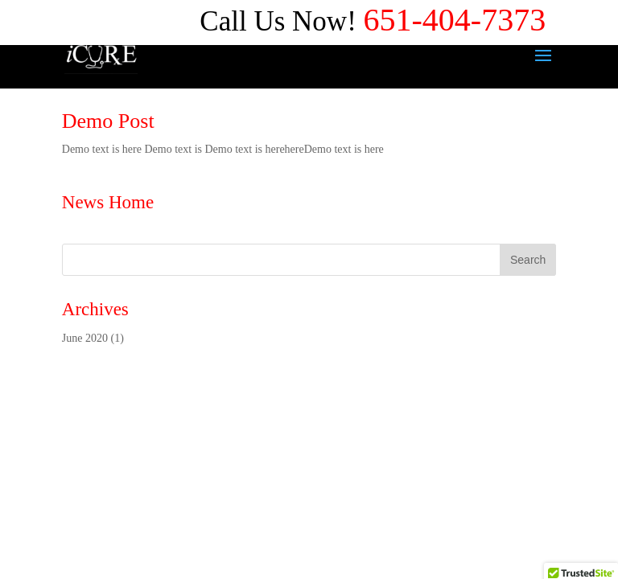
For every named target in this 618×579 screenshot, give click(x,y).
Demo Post (108, 121)
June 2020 (85, 338)
